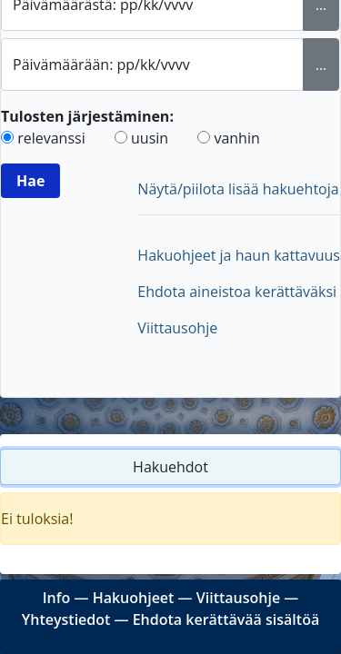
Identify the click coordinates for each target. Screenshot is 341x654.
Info (57, 598)
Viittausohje (177, 328)
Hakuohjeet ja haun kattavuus (238, 255)
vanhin (236, 138)
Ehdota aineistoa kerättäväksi (236, 292)
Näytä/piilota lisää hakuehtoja (237, 189)
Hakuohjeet (134, 598)
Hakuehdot (170, 467)
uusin (149, 138)
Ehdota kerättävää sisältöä (226, 619)
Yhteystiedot (66, 619)
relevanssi (51, 138)
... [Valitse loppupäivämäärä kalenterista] (321, 64)
